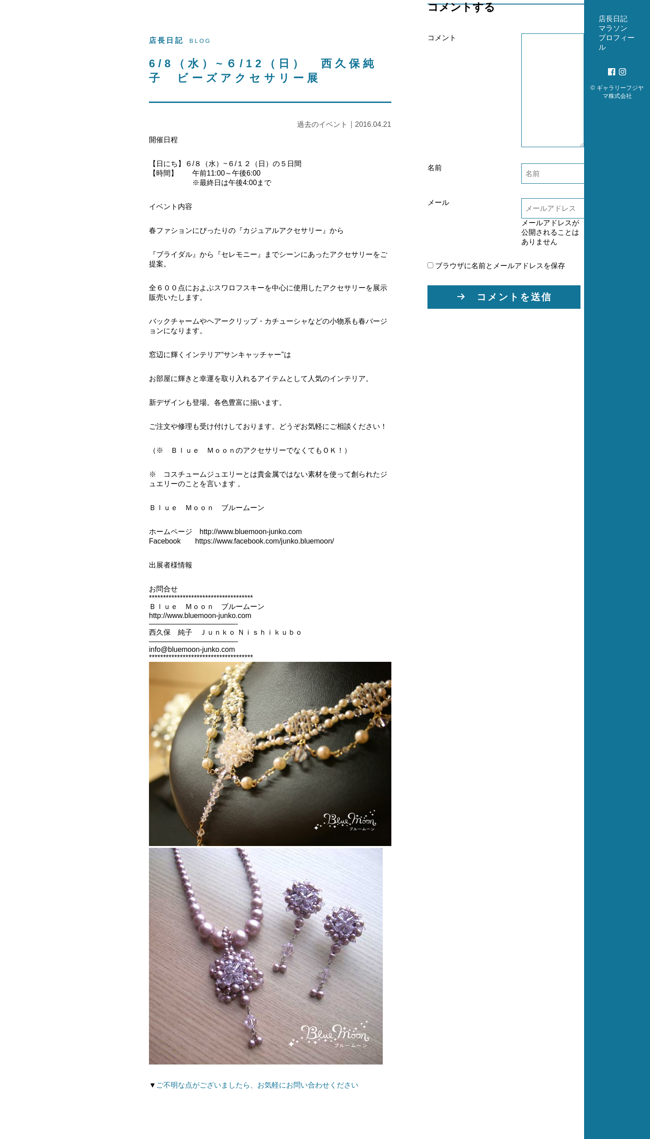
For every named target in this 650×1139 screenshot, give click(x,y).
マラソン (53, 196)
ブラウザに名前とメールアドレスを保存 (493, 266)
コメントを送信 (511, 297)
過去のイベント (319, 124)
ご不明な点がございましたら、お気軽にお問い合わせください (257, 1083)
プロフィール (61, 218)
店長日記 (53, 173)
